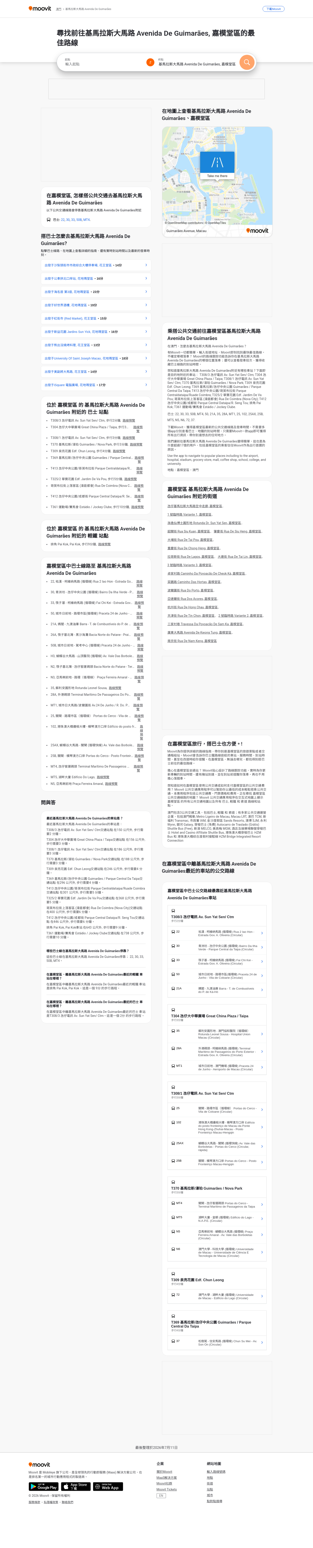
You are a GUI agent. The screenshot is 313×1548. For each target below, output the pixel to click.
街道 (210, 1483)
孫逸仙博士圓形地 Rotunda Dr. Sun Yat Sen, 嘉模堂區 (204, 523)
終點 (160, 59)
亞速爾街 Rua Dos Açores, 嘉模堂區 (192, 599)
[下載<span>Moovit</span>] (273, 9)
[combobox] (104, 64)
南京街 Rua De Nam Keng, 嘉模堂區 (192, 641)
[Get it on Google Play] (44, 1486)
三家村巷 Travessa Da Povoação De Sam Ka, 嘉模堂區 (205, 624)
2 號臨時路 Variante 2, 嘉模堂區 (240, 615)
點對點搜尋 (214, 1501)
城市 (210, 1495)
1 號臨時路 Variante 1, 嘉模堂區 (189, 514)
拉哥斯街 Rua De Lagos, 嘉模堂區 (190, 556)
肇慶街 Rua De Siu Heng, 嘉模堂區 (237, 531)
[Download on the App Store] (76, 1486)
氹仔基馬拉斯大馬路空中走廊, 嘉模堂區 (194, 506)
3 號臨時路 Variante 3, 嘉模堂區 (189, 565)
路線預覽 (129, 420)
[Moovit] (40, 9)
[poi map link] (217, 182)
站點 (210, 1489)
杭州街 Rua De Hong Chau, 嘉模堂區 (192, 607)
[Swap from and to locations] (150, 62)
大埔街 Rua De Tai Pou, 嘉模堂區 (190, 540)
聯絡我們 (67, 1502)
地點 (210, 1477)
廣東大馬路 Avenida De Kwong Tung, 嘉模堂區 (199, 632)
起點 (67, 59)
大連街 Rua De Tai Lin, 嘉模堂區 (240, 556)
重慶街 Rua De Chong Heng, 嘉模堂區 (193, 548)
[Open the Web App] (108, 1486)
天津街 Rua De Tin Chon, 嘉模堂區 (191, 615)
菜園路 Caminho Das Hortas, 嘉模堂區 (194, 582)
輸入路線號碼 (216, 1471)
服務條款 (34, 1502)
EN (161, 1495)
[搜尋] (247, 62)
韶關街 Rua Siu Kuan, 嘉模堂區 (188, 531)
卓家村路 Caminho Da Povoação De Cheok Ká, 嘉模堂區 (206, 573)
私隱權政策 (51, 1502)
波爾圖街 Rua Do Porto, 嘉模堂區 (190, 590)
